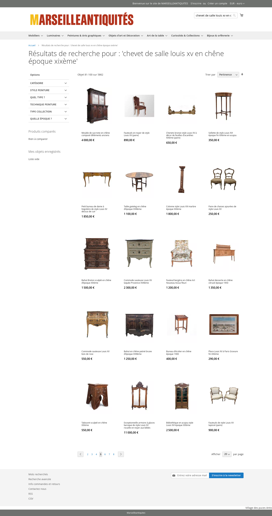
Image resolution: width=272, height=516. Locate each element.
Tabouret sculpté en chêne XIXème (94, 423)
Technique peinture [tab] (43, 104)
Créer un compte (217, 3)
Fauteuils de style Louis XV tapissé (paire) (221, 423)
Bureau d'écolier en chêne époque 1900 (178, 352)
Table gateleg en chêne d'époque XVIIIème (135, 207)
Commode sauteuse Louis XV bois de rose (95, 352)
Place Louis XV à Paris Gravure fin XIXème (223, 352)
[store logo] (82, 19)
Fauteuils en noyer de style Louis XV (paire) (137, 134)
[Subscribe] (226, 475)
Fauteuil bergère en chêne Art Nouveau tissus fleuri (180, 281)
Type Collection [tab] (41, 111)
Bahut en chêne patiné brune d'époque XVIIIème (138, 352)
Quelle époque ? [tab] (41, 118)
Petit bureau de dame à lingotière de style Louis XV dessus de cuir (94, 209)
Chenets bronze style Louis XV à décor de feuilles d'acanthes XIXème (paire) (181, 135)
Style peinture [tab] (39, 90)
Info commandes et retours (44, 484)
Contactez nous (37, 488)
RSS (30, 493)
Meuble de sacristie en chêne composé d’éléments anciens (96, 134)
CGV (30, 498)
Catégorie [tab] (36, 83)
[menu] (136, 35)
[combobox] (215, 15)
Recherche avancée (39, 479)
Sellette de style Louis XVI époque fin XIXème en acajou (222, 134)
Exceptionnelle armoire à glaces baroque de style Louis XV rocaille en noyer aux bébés (139, 425)
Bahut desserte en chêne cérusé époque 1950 (221, 281)
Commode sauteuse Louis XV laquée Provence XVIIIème (138, 281)
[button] (237, 4)
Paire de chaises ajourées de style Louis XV (222, 207)
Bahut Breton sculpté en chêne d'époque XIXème (96, 281)
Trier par (210, 74)
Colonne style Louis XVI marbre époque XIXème (181, 207)
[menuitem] (34, 35)
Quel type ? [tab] (37, 97)
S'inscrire (196, 3)
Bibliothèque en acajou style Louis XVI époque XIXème (179, 423)
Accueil (32, 45)
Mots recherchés (38, 474)
